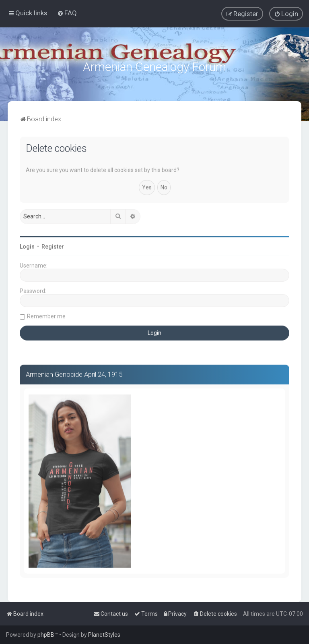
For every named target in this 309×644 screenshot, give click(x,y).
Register (52, 246)
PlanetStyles (104, 635)
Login (27, 246)
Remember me (46, 315)
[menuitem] (67, 13)
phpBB (45, 635)
